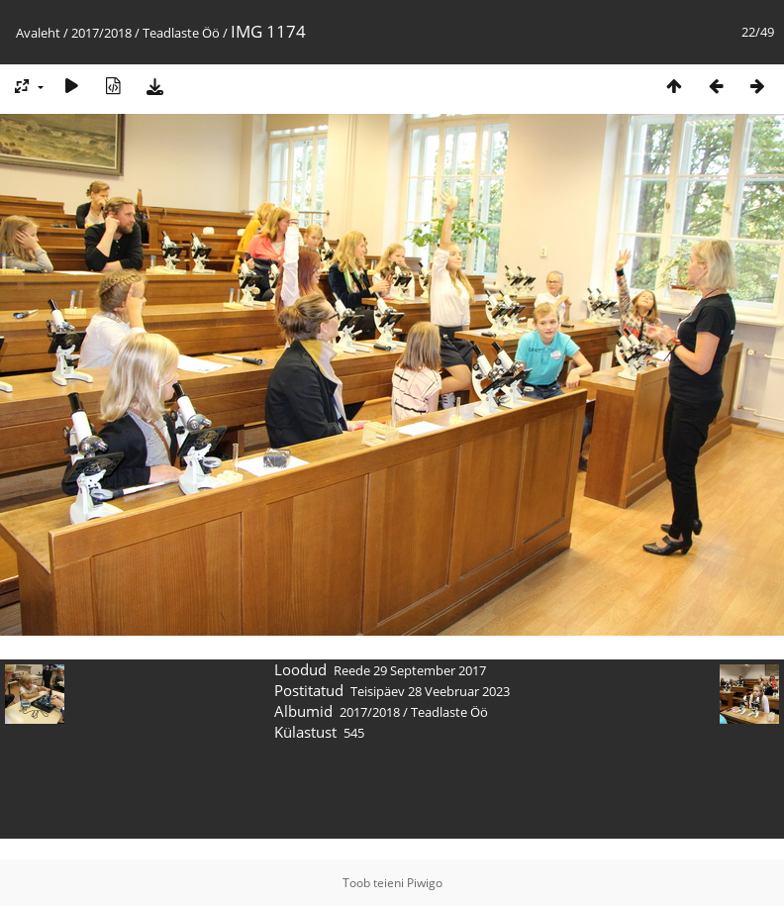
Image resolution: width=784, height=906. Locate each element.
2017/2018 (101, 33)
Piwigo (424, 882)
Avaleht (38, 33)
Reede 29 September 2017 (410, 670)
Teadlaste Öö (181, 33)
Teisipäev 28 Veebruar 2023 (430, 691)
